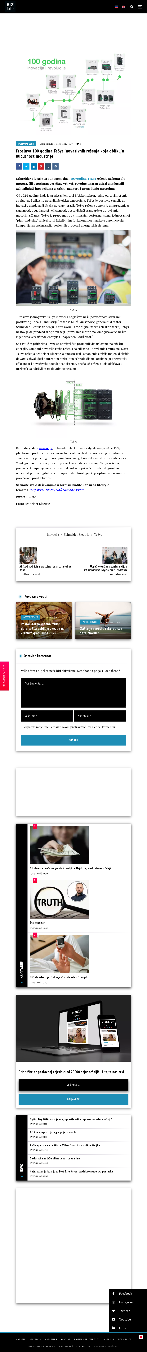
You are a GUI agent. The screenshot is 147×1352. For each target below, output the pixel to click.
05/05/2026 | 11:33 (38, 1123)
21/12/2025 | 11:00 (51, 617)
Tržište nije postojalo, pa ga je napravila (53, 1132)
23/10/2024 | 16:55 (64, 143)
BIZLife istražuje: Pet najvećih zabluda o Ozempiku (59, 977)
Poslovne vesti (26, 144)
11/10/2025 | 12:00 (111, 622)
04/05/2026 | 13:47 (38, 982)
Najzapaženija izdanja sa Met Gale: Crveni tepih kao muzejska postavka (71, 1171)
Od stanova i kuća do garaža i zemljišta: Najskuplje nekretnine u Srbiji (70, 868)
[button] (128, 1293)
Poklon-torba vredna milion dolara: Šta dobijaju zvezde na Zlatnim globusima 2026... (43, 628)
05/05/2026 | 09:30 (39, 1175)
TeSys (98, 534)
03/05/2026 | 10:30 (39, 873)
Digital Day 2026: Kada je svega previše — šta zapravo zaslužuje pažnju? (71, 1119)
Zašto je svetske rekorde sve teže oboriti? (101, 630)
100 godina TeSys (83, 178)
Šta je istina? (37, 922)
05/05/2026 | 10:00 (39, 1162)
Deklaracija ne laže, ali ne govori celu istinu (55, 1158)
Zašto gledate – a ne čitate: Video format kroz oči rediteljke (65, 1145)
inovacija (45, 448)
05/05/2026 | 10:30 (39, 1149)
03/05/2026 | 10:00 (39, 927)
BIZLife (49, 143)
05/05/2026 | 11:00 (39, 1136)
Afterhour (30, 617)
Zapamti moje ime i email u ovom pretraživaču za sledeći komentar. (70, 727)
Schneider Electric (76, 534)
